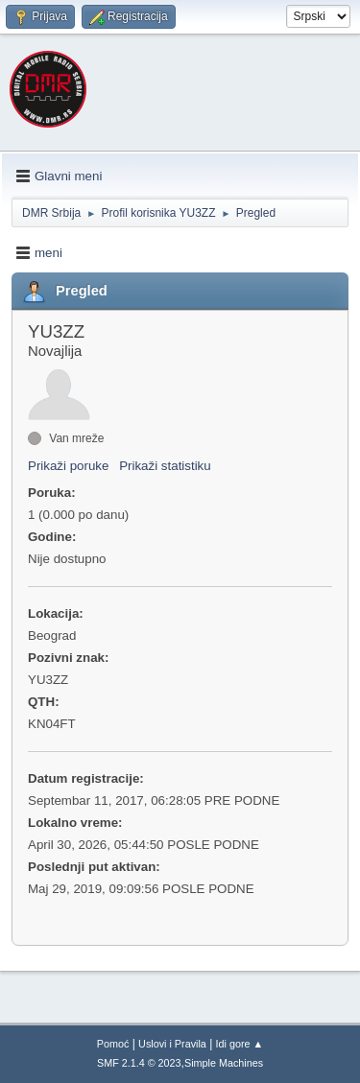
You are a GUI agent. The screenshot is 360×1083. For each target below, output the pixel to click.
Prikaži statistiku (165, 466)
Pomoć (113, 1043)
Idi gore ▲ (240, 1043)
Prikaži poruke (68, 466)
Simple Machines (223, 1063)
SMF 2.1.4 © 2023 (139, 1063)
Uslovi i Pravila (172, 1043)
